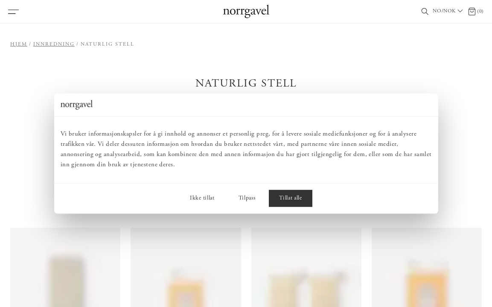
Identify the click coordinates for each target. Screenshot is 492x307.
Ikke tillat (202, 198)
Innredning (54, 44)
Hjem (18, 44)
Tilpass (247, 198)
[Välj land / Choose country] (448, 11)
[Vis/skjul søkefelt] (425, 12)
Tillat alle (290, 198)
